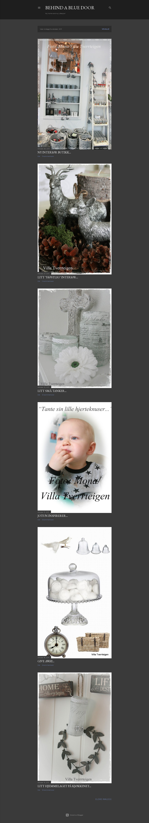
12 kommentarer (48, 395)
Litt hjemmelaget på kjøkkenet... (64, 786)
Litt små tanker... (52, 391)
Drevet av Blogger (74, 815)
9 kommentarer (48, 281)
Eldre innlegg (103, 799)
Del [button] (39, 156)
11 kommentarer (48, 156)
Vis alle (105, 29)
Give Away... (46, 661)
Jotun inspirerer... (53, 516)
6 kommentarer (48, 520)
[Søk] (110, 7)
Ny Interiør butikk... (54, 152)
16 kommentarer (48, 790)
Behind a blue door (70, 8)
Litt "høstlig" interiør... (58, 277)
